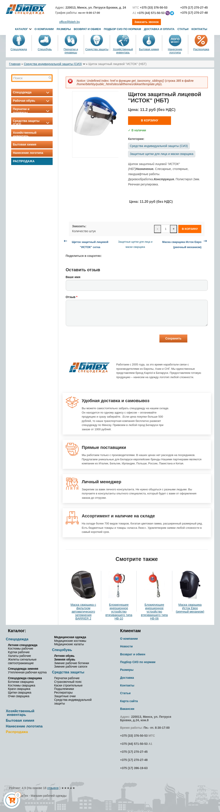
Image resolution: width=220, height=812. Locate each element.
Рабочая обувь (32, 100)
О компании (43, 29)
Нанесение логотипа (175, 51)
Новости (126, 646)
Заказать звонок (146, 22)
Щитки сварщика (19, 692)
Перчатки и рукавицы (71, 51)
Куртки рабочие (19, 652)
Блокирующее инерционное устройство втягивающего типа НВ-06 (154, 611)
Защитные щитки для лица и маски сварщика (161, 154)
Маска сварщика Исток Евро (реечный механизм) (190, 608)
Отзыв (72, 297)
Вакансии (127, 708)
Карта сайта (129, 701)
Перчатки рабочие (66, 678)
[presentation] (98, 339)
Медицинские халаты (69, 644)
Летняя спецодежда (22, 645)
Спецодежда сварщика (25, 678)
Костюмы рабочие (20, 648)
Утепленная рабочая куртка (27, 672)
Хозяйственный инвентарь (123, 51)
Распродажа (201, 49)
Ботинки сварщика (21, 681)
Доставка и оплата (159, 29)
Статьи (183, 29)
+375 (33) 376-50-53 (134, 735)
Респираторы (63, 692)
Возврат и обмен (87, 29)
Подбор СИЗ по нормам (122, 29)
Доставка (127, 677)
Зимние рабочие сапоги (70, 666)
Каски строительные (68, 685)
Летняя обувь (64, 655)
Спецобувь (45, 49)
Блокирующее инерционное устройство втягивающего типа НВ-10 (118, 611)
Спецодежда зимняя (23, 668)
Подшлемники (64, 689)
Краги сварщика (19, 689)
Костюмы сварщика (21, 685)
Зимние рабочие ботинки (71, 663)
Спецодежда (19, 49)
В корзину (149, 120)
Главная (14, 64)
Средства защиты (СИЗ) (32, 122)
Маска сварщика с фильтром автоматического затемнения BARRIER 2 (83, 611)
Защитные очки (65, 696)
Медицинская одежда (70, 637)
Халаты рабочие (19, 655)
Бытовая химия (149, 49)
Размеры (64, 29)
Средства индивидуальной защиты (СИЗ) (53, 64)
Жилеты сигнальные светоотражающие (22, 661)
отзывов (53, 788)
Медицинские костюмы (70, 640)
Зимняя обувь (64, 659)
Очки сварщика (18, 696)
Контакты (199, 29)
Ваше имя (73, 277)
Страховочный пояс (68, 681)
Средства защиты (96, 49)
